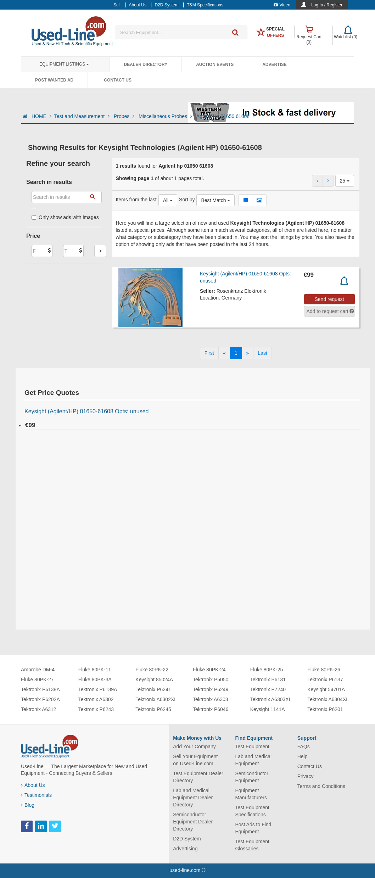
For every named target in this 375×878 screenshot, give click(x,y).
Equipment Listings (64, 64)
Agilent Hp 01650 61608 (225, 116)
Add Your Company (194, 746)
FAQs (303, 746)
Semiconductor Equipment (251, 777)
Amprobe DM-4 (38, 669)
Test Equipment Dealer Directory (198, 777)
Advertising (185, 848)
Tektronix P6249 (210, 689)
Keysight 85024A (154, 679)
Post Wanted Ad (54, 80)
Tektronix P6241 (153, 689)
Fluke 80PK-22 (151, 669)
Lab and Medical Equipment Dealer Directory (193, 797)
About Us (33, 785)
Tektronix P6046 (210, 709)
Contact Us (117, 80)
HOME (41, 116)
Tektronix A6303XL (271, 699)
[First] (209, 353)
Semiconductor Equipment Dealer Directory (193, 822)
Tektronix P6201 (325, 709)
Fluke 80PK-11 (94, 669)
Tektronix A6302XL (156, 699)
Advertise (274, 64)
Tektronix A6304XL (328, 699)
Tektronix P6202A (40, 699)
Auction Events (215, 64)
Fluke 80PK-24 (209, 669)
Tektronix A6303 (210, 699)
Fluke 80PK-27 (37, 679)
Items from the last (136, 199)
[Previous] (224, 353)
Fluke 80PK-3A (95, 679)
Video (282, 4)
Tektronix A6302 (96, 699)
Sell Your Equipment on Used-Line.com (195, 760)
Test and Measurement (82, 116)
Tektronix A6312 (38, 709)
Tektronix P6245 (153, 709)
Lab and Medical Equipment (253, 760)
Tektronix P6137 (325, 679)
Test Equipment (252, 746)
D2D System (187, 838)
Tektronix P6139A (97, 689)
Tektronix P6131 (268, 679)
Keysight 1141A (267, 709)
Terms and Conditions (321, 786)
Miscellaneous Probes (166, 116)
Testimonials (36, 795)
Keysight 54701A (326, 689)
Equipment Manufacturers (251, 794)
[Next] (248, 353)
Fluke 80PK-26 (323, 669)
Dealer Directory (145, 64)
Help (302, 756)
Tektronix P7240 (268, 689)
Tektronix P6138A (40, 689)
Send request (329, 299)
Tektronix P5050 (210, 679)
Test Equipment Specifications (252, 811)
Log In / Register (326, 4)
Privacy (305, 776)
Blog (27, 805)
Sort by (187, 199)
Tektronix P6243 (96, 709)
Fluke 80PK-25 (266, 669)
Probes (125, 116)
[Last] (262, 353)
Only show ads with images (65, 217)
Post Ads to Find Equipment (253, 828)
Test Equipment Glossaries (252, 845)
